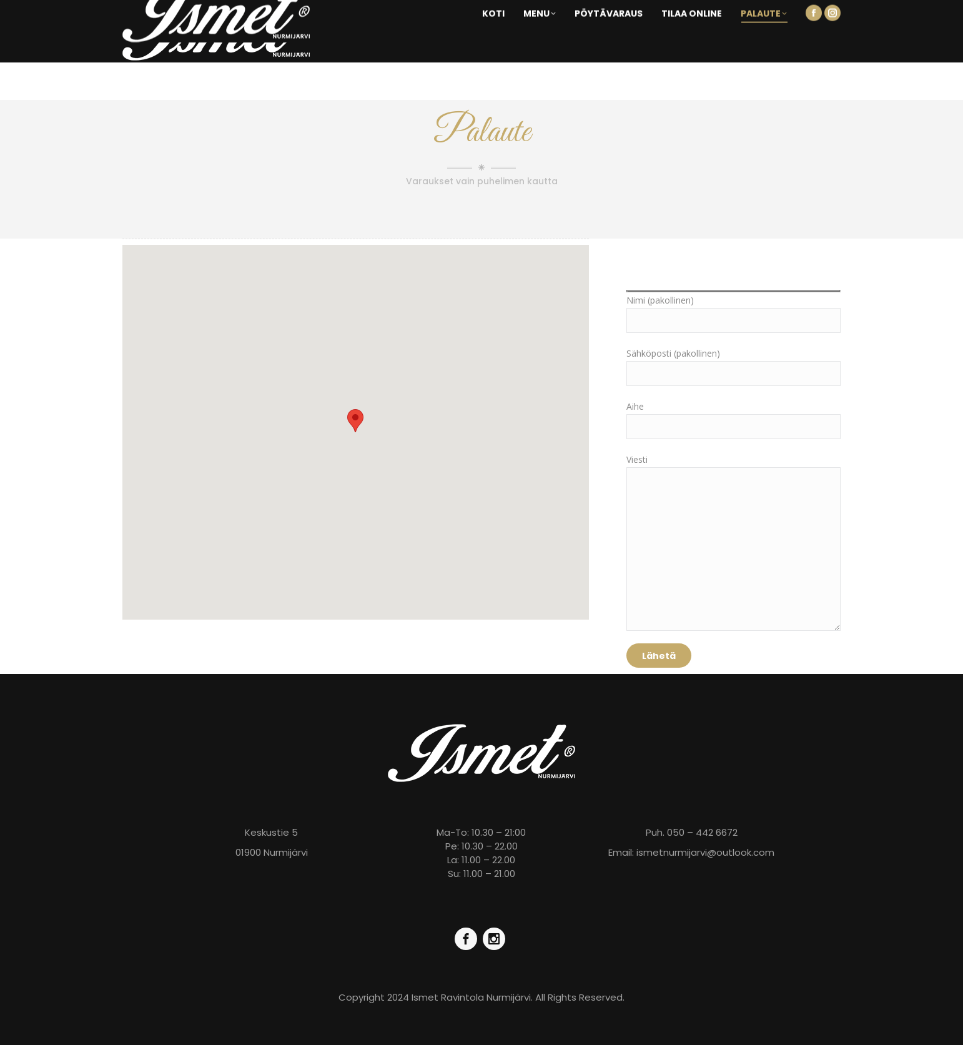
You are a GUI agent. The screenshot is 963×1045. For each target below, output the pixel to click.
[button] (355, 420)
